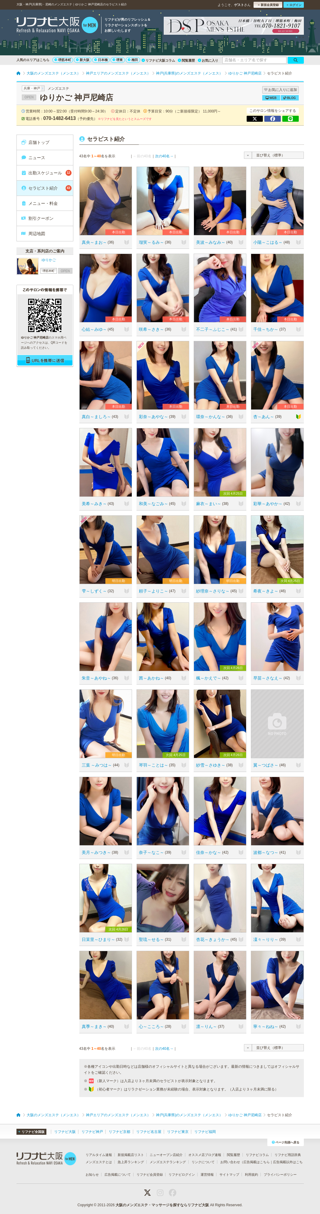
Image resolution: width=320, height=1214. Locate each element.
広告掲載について (117, 1174)
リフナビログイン (182, 1174)
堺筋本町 (62, 60)
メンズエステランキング (168, 1162)
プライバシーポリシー (280, 1174)
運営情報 (207, 1174)
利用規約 (251, 1174)
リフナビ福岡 (205, 1132)
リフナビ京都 (119, 1132)
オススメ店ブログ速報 (204, 1155)
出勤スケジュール (46, 173)
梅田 (133, 60)
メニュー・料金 (39, 203)
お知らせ (92, 1174)
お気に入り (208, 60)
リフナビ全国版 (31, 1132)
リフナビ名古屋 (148, 1132)
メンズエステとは (99, 1162)
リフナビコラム (257, 1155)
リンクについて (203, 1162)
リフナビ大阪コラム (158, 60)
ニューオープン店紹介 (166, 1155)
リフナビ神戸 (92, 1132)
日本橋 (101, 60)
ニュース (33, 157)
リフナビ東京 (178, 1132)
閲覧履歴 (186, 60)
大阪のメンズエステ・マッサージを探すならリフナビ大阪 (162, 1205)
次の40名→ (164, 156)
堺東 (118, 60)
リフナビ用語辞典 (287, 1155)
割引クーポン (37, 218)
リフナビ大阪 (65, 1132)
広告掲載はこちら (256, 1162)
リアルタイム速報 (99, 1155)
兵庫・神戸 (32, 88)
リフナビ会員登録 (150, 1174)
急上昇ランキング (131, 1162)
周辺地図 (33, 233)
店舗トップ (35, 142)
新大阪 (83, 60)
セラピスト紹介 (46, 188)
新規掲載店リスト (131, 1155)
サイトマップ (229, 1174)
